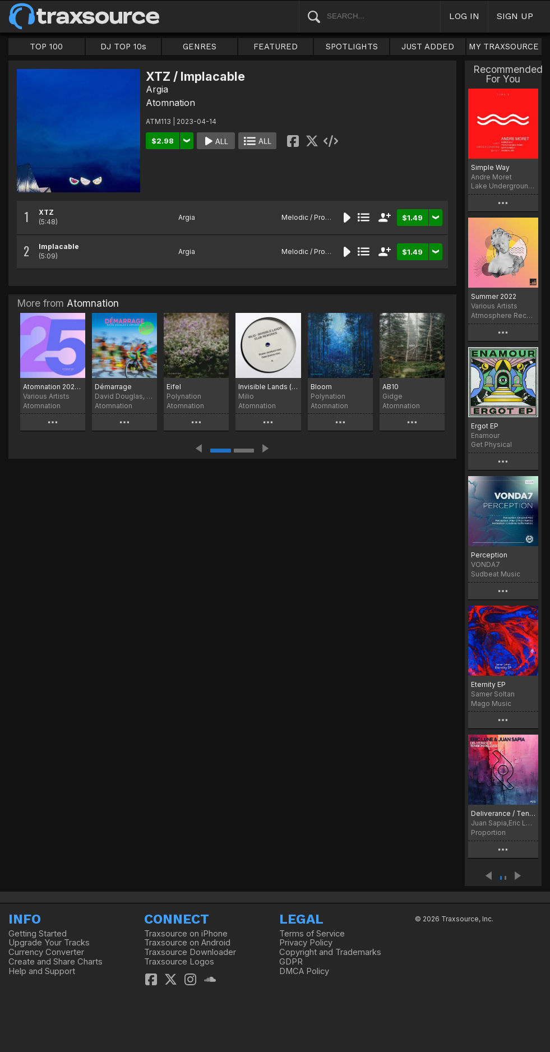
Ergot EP (484, 426)
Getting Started (37, 934)
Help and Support (41, 971)
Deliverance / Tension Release (503, 813)
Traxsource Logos (179, 962)
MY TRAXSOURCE (504, 46)
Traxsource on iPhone (186, 934)
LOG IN (464, 16)
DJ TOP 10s (123, 46)
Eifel (174, 386)
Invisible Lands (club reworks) (268, 386)
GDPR (291, 962)
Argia (157, 89)
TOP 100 (46, 46)
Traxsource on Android (187, 943)
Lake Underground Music (503, 186)
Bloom (321, 386)
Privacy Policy (305, 943)
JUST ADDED (427, 46)
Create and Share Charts (55, 962)
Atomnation (170, 102)
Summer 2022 (493, 296)
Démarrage (113, 386)
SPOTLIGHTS (352, 46)
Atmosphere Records (503, 315)
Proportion (488, 832)
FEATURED (275, 46)
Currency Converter (46, 952)
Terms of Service (312, 934)
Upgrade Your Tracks (49, 943)
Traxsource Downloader (190, 952)
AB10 (390, 386)
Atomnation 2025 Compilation (52, 386)
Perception (489, 555)
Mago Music (491, 703)
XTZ (46, 212)
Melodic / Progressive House (329, 217)
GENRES (199, 46)
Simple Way (490, 167)
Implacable (59, 246)
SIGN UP (515, 16)
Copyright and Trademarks (330, 952)
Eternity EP (488, 684)
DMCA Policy (304, 971)
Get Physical (491, 444)
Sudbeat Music (495, 574)
